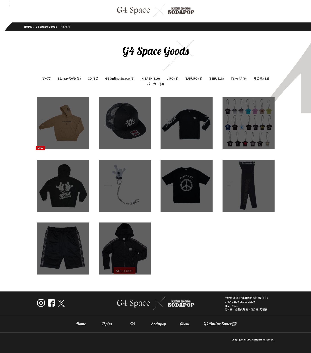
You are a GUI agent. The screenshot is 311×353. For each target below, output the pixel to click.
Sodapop (158, 324)
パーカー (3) (155, 84)
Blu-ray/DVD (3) (69, 78)
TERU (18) (216, 78)
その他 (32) (261, 78)
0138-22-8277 (244, 305)
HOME (28, 26)
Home (81, 324)
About (184, 324)
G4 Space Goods (46, 26)
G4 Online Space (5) (120, 78)
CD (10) (93, 78)
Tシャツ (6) (239, 78)
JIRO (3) (172, 78)
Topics (107, 324)
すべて (46, 78)
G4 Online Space (217, 324)
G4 (132, 324)
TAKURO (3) (193, 78)
